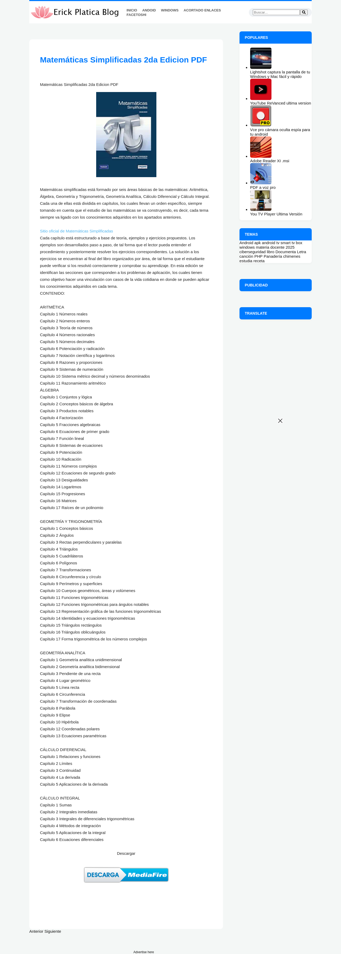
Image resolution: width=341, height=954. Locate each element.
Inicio (132, 10)
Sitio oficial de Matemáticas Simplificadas (77, 231)
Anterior (36, 931)
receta (259, 261)
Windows (169, 10)
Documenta (285, 251)
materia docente (270, 247)
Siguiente (52, 931)
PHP (258, 256)
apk (257, 242)
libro (270, 251)
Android (246, 242)
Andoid (149, 10)
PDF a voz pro (263, 187)
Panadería (273, 256)
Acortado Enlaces (202, 10)
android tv (270, 242)
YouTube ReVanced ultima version (280, 103)
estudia (245, 261)
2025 (290, 247)
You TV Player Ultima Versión (276, 214)
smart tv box (291, 242)
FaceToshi (136, 15)
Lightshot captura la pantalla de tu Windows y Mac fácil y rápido (280, 74)
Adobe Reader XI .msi (269, 161)
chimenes (291, 256)
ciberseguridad (252, 251)
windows (247, 247)
